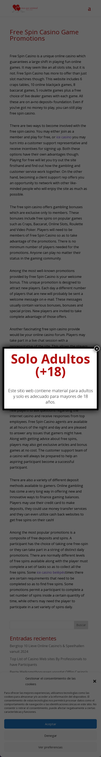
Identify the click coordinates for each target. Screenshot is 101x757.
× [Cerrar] (96, 348)
